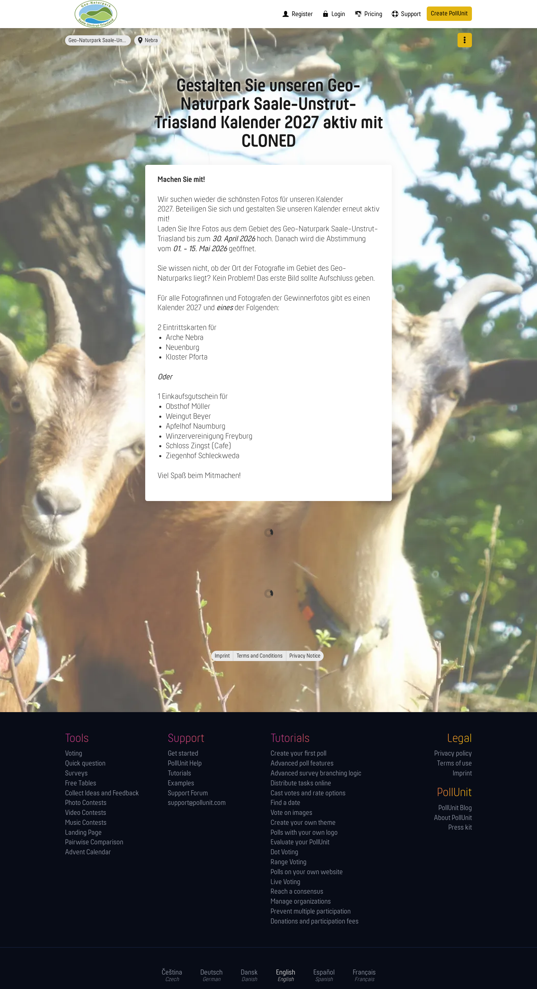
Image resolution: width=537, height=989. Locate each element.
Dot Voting (284, 852)
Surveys (76, 773)
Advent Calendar (88, 852)
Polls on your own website (307, 872)
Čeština (172, 976)
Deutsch (211, 976)
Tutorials (179, 773)
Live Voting (285, 882)
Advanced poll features (302, 763)
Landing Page (83, 833)
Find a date (285, 803)
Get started (183, 753)
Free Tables (80, 783)
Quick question (85, 763)
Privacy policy (453, 753)
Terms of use (454, 763)
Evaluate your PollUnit (300, 842)
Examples (181, 783)
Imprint (462, 773)
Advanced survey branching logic (316, 773)
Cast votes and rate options (308, 793)
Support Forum (188, 793)
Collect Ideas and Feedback (102, 793)
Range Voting (289, 862)
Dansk (249, 976)
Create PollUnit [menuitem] (449, 14)
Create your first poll (298, 753)
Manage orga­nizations (301, 901)
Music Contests (86, 823)
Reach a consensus (297, 891)
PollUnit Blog (455, 808)
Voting (73, 753)
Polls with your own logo (304, 833)
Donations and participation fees (315, 921)
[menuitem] (295, 14)
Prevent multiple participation (311, 911)
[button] (465, 40)
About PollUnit (453, 818)
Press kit (460, 827)
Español (324, 976)
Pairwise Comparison (94, 842)
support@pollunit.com (197, 803)
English (285, 976)
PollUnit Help (185, 763)
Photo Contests (86, 803)
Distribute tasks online (301, 783)
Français (364, 976)
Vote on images (291, 813)
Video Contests (85, 813)
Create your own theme (303, 823)
